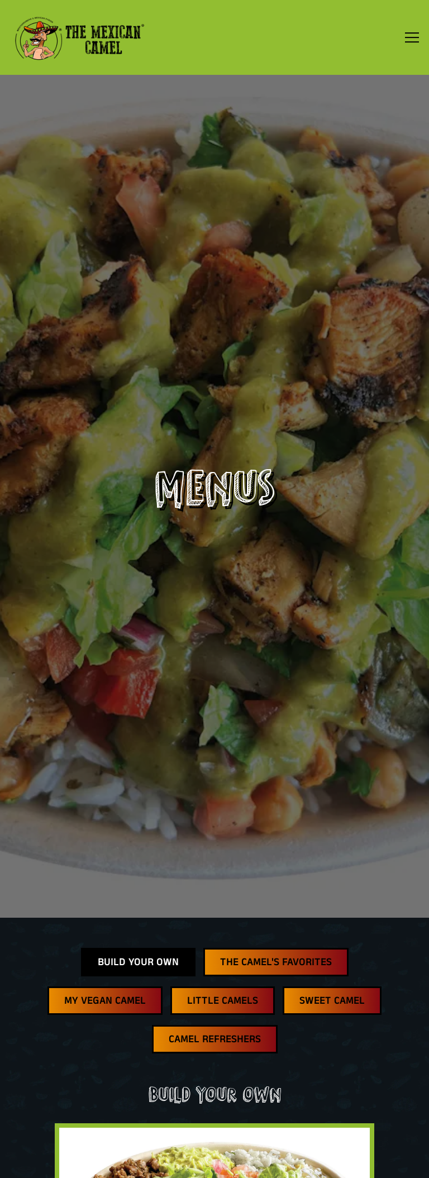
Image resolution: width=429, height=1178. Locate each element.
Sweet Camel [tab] (332, 911)
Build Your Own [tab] (138, 872)
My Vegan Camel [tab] (105, 911)
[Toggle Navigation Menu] (412, 37)
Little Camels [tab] (222, 911)
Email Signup (214, 1162)
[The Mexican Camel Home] (79, 37)
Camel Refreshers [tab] (215, 949)
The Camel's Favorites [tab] (276, 872)
